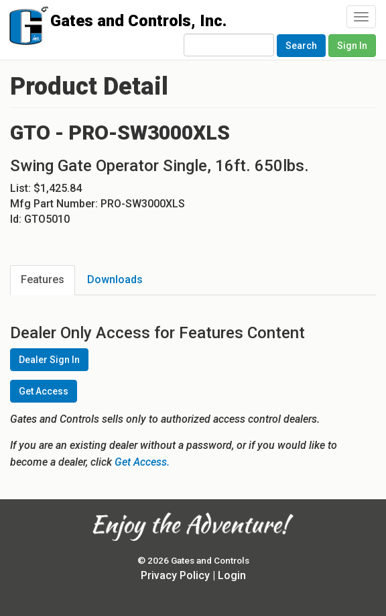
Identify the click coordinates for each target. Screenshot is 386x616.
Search (301, 45)
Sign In (352, 45)
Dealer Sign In (49, 359)
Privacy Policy (175, 575)
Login (232, 575)
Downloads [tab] (115, 279)
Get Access (43, 391)
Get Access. (142, 462)
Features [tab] (42, 279)
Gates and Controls (25, 28)
